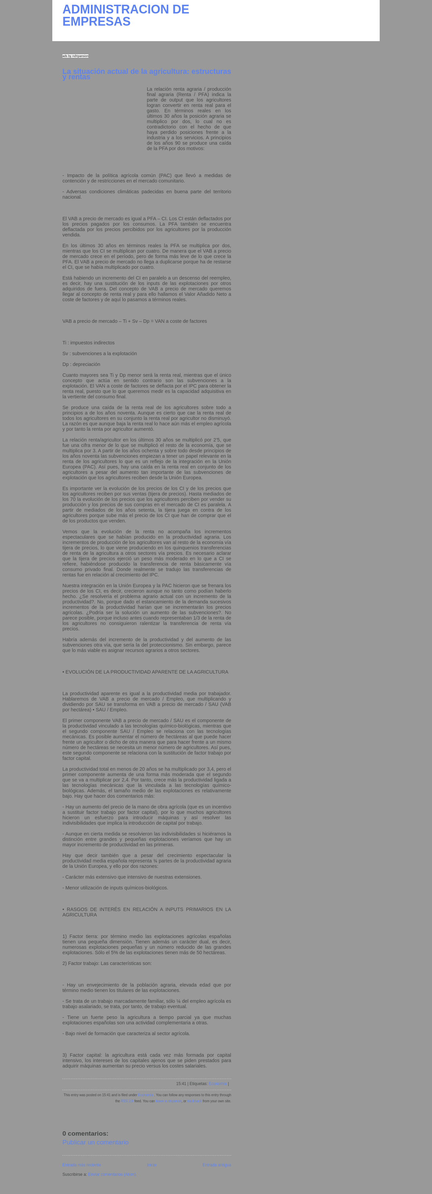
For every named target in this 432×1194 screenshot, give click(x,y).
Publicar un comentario (95, 1142)
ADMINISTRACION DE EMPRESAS (125, 15)
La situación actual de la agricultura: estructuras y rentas (146, 74)
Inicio (152, 1165)
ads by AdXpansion (75, 56)
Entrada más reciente (81, 1165)
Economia (217, 1083)
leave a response (169, 1101)
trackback (194, 1101)
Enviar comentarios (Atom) (112, 1174)
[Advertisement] (104, 128)
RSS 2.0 (127, 1101)
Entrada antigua (216, 1165)
